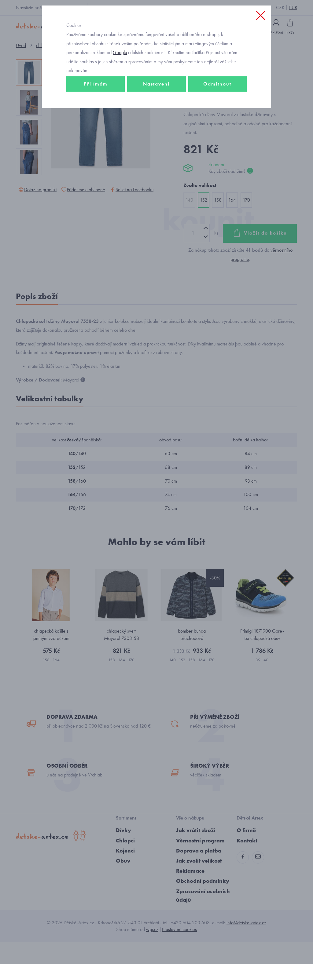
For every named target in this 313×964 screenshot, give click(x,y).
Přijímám (96, 109)
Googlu (120, 77)
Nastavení (156, 109)
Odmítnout (217, 109)
